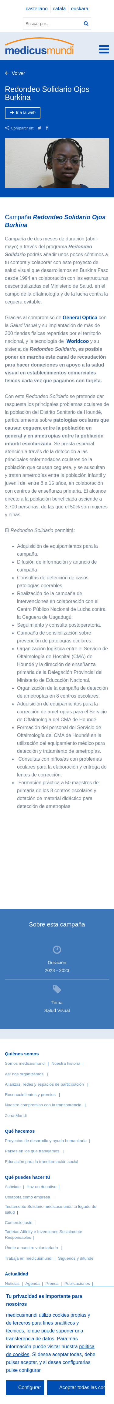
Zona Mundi (16, 1115)
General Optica (80, 317)
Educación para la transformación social (41, 1161)
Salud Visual (57, 1010)
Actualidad (16, 1273)
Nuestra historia (65, 1063)
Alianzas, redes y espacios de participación (44, 1084)
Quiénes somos (22, 1053)
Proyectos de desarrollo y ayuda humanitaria (46, 1140)
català (59, 8)
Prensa (52, 1283)
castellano (37, 8)
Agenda (33, 1283)
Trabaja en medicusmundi (28, 1258)
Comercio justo (19, 1222)
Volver (18, 73)
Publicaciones (77, 1283)
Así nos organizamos (24, 1074)
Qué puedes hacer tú (27, 1177)
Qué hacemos (20, 1131)
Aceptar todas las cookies (82, 1387)
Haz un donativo (41, 1187)
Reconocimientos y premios (30, 1094)
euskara (79, 8)
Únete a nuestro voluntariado (31, 1247)
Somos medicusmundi (25, 1063)
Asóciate (13, 1187)
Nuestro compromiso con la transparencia (43, 1105)
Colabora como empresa (27, 1197)
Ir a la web (26, 112)
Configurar (29, 1387)
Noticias (12, 1283)
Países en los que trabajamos (32, 1151)
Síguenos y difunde (75, 1258)
